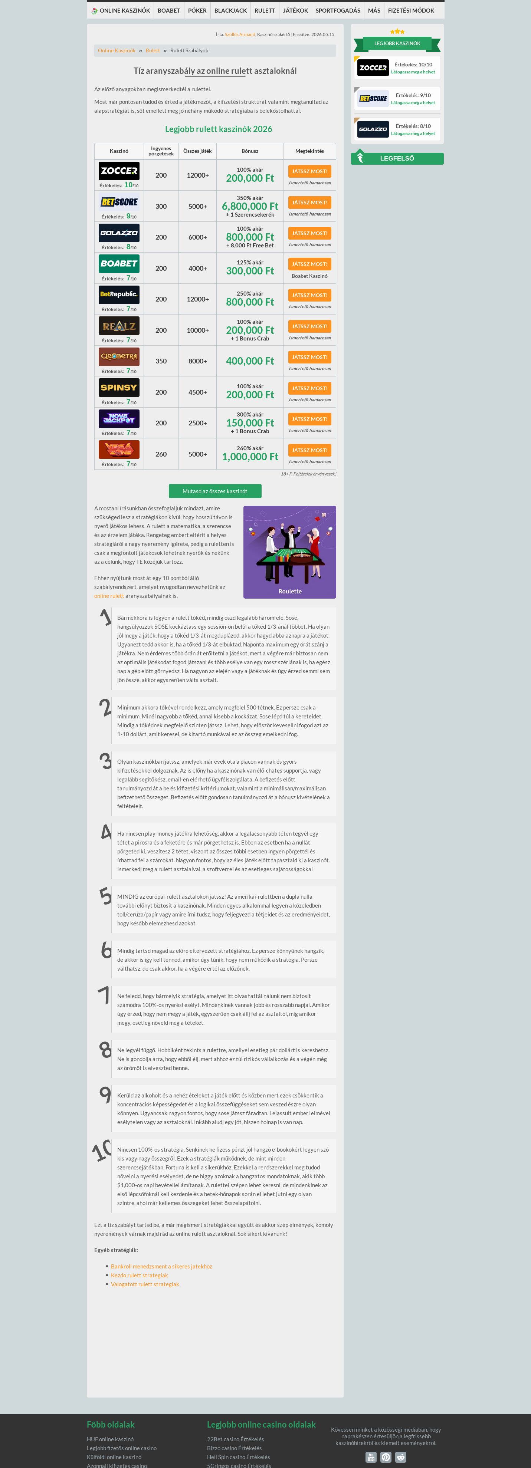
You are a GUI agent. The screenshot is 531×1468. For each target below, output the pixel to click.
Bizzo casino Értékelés (234, 1448)
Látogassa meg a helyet (413, 72)
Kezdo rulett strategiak (139, 1275)
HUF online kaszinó (110, 1439)
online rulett (109, 595)
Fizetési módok (411, 10)
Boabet (169, 10)
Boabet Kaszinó (310, 276)
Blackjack (230, 10)
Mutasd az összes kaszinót (215, 491)
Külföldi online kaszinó (114, 1457)
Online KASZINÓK (120, 11)
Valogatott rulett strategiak (145, 1284)
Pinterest (385, 1457)
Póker (197, 10)
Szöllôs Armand (240, 34)
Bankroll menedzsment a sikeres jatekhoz (161, 1266)
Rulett (265, 10)
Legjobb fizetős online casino (122, 1448)
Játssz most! (310, 171)
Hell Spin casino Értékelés (238, 1457)
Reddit (400, 1457)
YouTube (371, 1457)
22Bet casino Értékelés (235, 1439)
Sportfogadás (338, 10)
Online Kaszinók (116, 50)
